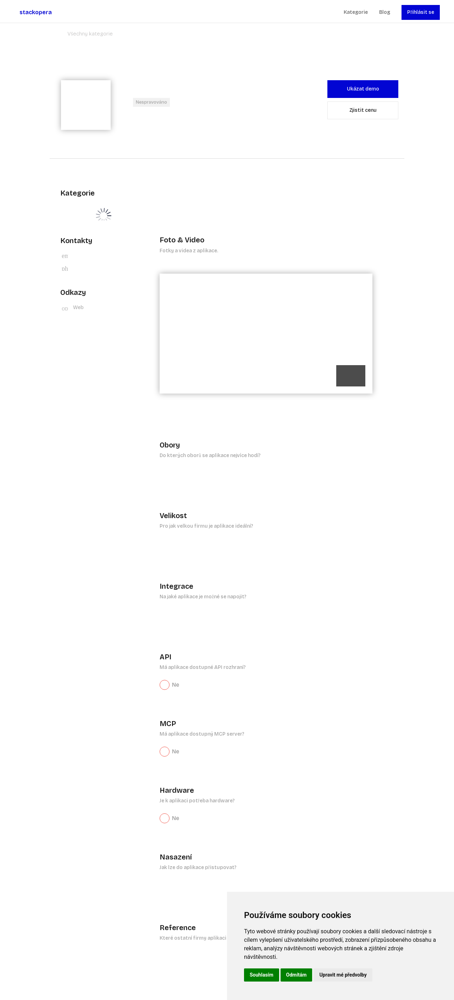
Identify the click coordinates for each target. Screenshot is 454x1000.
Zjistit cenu (363, 110)
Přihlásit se (420, 12)
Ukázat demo (363, 89)
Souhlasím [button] (261, 975)
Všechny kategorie (90, 34)
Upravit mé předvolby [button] (342, 975)
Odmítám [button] (296, 975)
